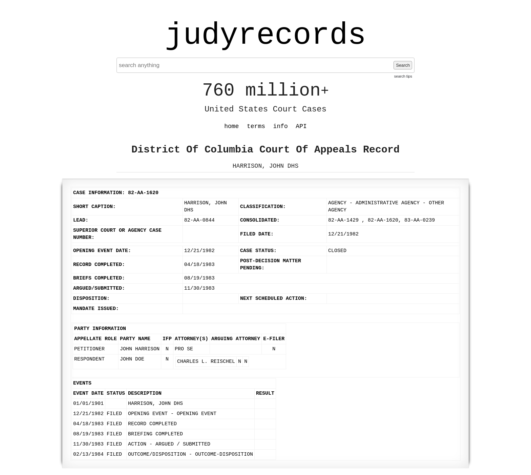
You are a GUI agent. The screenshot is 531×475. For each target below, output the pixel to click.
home (231, 126)
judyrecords (265, 35)
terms (256, 126)
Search (403, 65)
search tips (403, 76)
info (280, 126)
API (301, 126)
